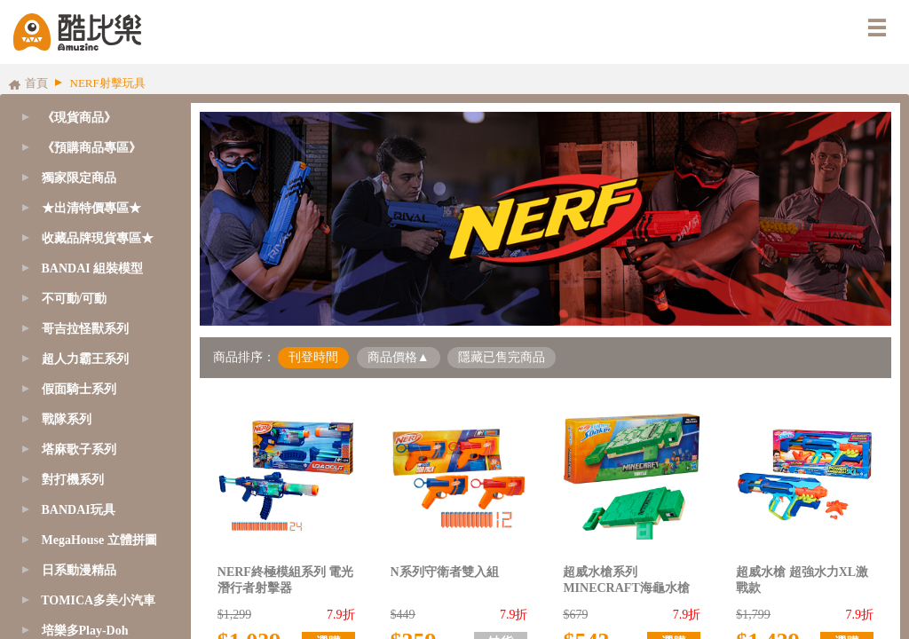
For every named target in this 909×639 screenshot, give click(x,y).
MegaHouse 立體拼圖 (99, 540)
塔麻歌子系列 (79, 449)
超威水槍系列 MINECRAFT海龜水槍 (626, 580)
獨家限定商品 (79, 178)
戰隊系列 (66, 419)
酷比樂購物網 (77, 32)
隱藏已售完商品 (501, 357)
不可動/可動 (74, 298)
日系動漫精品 (79, 570)
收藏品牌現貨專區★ (98, 238)
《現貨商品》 (79, 117)
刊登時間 (313, 357)
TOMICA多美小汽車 (98, 600)
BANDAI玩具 (78, 510)
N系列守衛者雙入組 (445, 572)
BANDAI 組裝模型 (93, 268)
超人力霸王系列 (85, 359)
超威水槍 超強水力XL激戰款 (802, 580)
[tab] (91, 148)
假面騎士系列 (79, 389)
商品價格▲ (399, 357)
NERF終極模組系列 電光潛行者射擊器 (285, 580)
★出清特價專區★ (91, 208)
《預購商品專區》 (91, 147)
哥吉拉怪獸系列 (85, 328)
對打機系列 (73, 479)
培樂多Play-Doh (85, 630)
